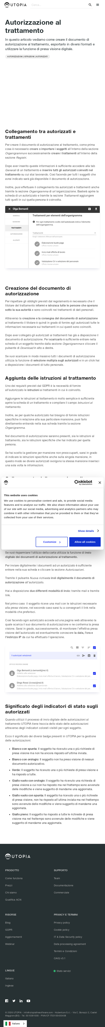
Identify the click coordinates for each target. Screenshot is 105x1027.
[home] (15, 5)
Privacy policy (62, 922)
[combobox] (15, 1023)
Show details (86, 530)
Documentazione (63, 885)
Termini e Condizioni (65, 951)
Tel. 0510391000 (30, 1015)
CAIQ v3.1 (60, 958)
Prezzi (8, 885)
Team (57, 878)
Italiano (9, 978)
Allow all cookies (85, 541)
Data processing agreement (70, 943)
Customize (51, 541)
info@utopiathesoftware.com (38, 1012)
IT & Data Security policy (68, 936)
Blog (7, 922)
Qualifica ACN (13, 899)
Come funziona (14, 878)
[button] (97, 5)
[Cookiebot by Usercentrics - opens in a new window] (77, 482)
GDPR (8, 929)
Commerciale (61, 892)
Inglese (9, 985)
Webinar (10, 943)
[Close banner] (100, 482)
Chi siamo (11, 892)
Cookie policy (61, 929)
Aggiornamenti (13, 936)
